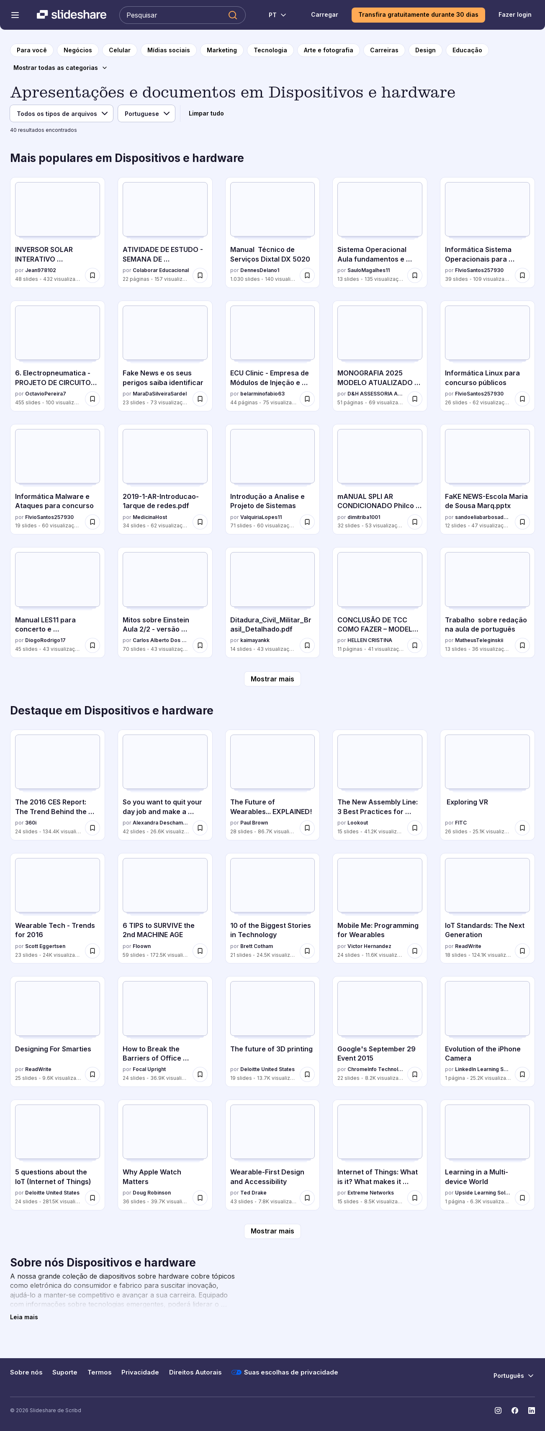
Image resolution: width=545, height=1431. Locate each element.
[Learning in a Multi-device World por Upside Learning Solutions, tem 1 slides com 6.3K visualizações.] (487, 1155)
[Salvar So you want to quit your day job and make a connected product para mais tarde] (200, 827)
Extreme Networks (370, 1193)
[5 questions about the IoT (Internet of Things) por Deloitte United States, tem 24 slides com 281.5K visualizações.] (57, 1155)
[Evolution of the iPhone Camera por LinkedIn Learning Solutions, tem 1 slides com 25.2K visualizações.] (487, 1031)
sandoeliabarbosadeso (483, 517)
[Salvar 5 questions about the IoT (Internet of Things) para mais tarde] (92, 1197)
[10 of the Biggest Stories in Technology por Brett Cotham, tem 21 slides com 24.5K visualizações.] (273, 908)
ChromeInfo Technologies (375, 1069)
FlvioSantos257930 (479, 270)
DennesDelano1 (259, 270)
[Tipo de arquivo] (61, 113)
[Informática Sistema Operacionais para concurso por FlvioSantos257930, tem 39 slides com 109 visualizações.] (487, 232)
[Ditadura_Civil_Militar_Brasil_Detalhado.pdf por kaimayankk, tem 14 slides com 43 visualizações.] (273, 602)
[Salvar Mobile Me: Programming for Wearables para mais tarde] (414, 950)
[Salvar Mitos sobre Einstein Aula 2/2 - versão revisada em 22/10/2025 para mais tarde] (200, 645)
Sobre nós (26, 1372)
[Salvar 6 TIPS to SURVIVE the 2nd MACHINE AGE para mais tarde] (200, 950)
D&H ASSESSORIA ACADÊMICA (375, 394)
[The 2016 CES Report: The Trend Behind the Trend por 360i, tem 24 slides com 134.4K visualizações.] (57, 785)
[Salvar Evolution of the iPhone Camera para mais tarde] (522, 1074)
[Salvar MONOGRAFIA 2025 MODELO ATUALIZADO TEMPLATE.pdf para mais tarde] (414, 398)
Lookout (357, 823)
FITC (461, 823)
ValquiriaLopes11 (261, 517)
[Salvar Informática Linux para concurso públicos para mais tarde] (522, 398)
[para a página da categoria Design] (425, 50)
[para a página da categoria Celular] (119, 50)
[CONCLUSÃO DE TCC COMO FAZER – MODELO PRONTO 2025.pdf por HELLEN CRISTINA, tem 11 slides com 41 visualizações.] (380, 602)
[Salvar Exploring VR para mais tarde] (522, 827)
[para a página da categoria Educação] (467, 50)
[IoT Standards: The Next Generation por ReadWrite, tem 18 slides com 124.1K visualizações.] (487, 908)
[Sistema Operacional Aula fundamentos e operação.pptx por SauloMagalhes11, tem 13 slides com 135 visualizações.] (380, 232)
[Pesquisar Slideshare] (182, 15)
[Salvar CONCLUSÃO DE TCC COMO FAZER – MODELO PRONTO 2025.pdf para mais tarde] (414, 645)
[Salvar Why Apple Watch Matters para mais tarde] (200, 1197)
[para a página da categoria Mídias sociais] (169, 50)
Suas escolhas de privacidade (284, 1372)
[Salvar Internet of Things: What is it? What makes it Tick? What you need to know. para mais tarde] (414, 1197)
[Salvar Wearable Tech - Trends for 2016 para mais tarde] (92, 950)
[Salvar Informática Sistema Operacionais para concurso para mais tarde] (522, 275)
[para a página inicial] (32, 50)
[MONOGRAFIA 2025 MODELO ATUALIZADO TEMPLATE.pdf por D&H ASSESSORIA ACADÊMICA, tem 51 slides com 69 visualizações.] (380, 356)
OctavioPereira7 (45, 394)
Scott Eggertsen (45, 946)
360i (30, 823)
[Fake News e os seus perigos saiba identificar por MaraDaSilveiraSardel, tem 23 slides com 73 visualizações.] (165, 356)
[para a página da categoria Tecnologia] (270, 50)
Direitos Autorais (195, 1372)
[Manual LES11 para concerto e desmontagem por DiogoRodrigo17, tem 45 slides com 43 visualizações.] (57, 602)
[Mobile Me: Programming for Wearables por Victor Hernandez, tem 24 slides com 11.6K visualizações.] (380, 908)
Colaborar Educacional (161, 270)
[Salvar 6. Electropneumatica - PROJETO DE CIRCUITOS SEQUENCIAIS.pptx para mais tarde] (92, 398)
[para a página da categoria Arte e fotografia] (328, 50)
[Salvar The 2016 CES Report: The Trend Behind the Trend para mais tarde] (92, 827)
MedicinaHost (150, 517)
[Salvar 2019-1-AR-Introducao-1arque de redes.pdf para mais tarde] (200, 521)
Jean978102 (40, 270)
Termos (99, 1372)
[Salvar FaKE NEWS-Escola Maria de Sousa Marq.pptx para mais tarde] (522, 521)
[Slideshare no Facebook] (515, 1410)
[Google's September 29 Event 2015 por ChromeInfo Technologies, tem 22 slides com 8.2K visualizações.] (380, 1031)
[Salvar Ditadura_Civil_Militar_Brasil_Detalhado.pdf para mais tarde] (307, 645)
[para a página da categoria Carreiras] (384, 50)
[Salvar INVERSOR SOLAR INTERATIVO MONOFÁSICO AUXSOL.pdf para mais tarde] (92, 275)
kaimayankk (255, 640)
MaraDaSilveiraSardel (160, 394)
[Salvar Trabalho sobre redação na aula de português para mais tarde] (522, 645)
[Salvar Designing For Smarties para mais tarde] (92, 1074)
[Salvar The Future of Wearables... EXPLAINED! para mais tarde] (307, 827)
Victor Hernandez (369, 946)
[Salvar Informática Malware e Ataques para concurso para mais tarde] (92, 521)
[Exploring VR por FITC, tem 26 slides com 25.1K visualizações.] (487, 785)
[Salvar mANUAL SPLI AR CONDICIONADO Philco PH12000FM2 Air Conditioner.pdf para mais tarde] (414, 521)
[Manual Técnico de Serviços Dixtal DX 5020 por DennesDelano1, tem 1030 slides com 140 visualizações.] (273, 232)
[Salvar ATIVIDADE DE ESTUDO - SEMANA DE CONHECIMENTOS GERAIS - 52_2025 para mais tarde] (200, 275)
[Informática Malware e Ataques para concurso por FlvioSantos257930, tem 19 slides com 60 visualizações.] (57, 479)
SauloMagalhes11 (368, 270)
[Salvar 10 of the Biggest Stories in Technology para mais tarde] (307, 950)
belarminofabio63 (262, 394)
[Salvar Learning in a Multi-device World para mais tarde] (522, 1197)
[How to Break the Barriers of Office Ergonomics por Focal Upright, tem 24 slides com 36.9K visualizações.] (165, 1031)
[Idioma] (146, 113)
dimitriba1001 (363, 517)
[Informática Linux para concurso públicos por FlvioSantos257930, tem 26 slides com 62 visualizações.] (487, 356)
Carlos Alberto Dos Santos (161, 640)
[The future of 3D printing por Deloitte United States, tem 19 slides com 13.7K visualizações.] (273, 1031)
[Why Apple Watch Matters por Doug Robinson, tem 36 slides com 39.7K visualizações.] (165, 1155)
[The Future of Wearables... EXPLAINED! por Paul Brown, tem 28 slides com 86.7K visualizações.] (273, 785)
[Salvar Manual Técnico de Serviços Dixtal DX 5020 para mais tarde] (307, 275)
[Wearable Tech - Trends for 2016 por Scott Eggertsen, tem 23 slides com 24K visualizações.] (57, 908)
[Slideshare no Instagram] (498, 1410)
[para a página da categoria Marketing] (222, 50)
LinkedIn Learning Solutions (483, 1069)
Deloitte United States (267, 1069)
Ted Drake (253, 1193)
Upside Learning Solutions (483, 1193)
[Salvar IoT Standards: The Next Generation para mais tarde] (522, 950)
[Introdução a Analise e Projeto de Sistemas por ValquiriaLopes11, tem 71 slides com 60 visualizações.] (273, 479)
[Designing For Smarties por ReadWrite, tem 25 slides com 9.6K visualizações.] (57, 1031)
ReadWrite (468, 946)
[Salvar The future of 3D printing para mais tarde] (307, 1074)
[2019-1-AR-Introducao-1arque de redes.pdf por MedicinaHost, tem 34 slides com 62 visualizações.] (165, 479)
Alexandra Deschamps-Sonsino (161, 823)
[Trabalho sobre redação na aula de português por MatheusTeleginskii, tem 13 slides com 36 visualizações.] (487, 602)
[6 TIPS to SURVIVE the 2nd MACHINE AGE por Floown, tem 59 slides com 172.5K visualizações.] (165, 908)
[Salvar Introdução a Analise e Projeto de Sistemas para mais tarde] (307, 521)
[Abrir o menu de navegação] (15, 15)
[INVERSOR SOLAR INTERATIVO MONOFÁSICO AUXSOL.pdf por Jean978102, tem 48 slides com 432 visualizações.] (57, 232)
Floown (142, 946)
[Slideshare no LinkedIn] (531, 1410)
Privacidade (140, 1372)
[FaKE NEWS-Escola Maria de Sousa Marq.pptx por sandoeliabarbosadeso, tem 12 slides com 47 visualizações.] (487, 479)
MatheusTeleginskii (479, 640)
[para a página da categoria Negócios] (78, 50)
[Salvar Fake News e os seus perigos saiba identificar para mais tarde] (200, 398)
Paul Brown (254, 823)
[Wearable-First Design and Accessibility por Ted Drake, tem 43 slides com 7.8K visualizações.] (273, 1155)
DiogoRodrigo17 (45, 640)
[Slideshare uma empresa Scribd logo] (71, 15)
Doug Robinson (152, 1193)
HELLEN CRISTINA (369, 640)
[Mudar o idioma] (273, 15)
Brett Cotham (256, 946)
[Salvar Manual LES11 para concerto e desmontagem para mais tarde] (92, 645)
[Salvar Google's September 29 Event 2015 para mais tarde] (414, 1074)
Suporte (64, 1372)
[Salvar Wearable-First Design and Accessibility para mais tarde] (307, 1197)
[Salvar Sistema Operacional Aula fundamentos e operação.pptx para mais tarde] (414, 275)
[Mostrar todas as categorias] (60, 68)
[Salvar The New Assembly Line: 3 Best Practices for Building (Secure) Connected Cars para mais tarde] (414, 827)
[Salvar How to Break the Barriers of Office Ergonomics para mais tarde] (200, 1074)
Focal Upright (149, 1069)
